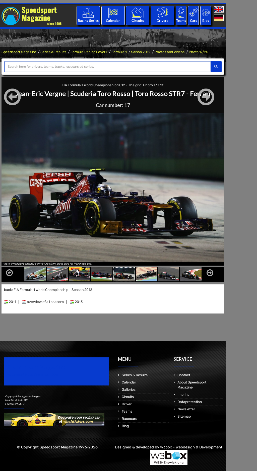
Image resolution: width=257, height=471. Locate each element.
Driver (127, 404)
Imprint (183, 394)
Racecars (129, 419)
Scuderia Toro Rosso (100, 93)
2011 (10, 302)
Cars (193, 20)
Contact (183, 375)
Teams (181, 20)
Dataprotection (189, 402)
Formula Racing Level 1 (89, 52)
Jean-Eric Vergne (38, 93)
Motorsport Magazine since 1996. (33, 375)
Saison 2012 (140, 52)
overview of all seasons (43, 302)
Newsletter (186, 409)
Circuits (138, 20)
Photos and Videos (169, 52)
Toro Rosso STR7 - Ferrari (175, 93)
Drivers (162, 20)
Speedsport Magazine (19, 52)
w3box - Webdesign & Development (191, 447)
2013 (76, 302)
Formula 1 (119, 52)
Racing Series (88, 20)
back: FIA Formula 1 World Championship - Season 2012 (48, 290)
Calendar (113, 20)
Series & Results (53, 52)
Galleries (129, 389)
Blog (205, 20)
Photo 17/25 (198, 52)
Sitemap (184, 416)
